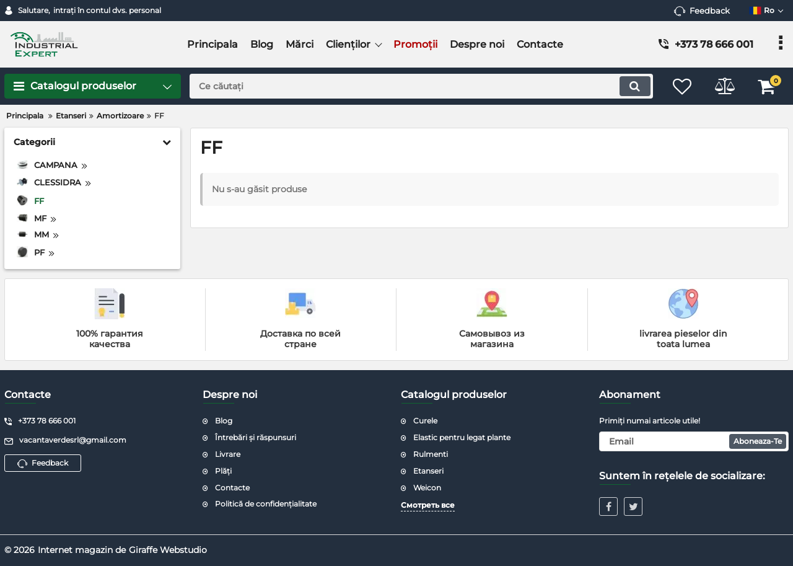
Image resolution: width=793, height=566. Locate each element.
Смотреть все (428, 505)
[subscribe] (694, 441)
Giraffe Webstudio (168, 549)
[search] (420, 86)
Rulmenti (430, 454)
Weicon (427, 487)
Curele (425, 420)
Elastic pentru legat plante (461, 437)
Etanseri (428, 470)
